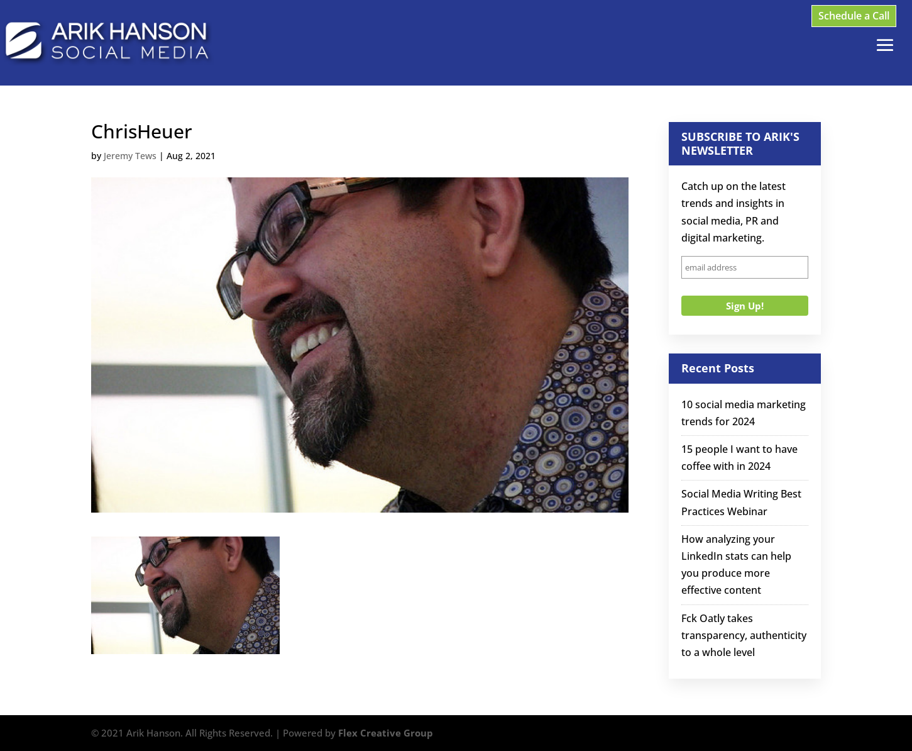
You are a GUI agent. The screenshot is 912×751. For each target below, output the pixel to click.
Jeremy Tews (130, 156)
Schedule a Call (853, 16)
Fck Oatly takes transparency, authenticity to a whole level (743, 635)
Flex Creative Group (385, 732)
